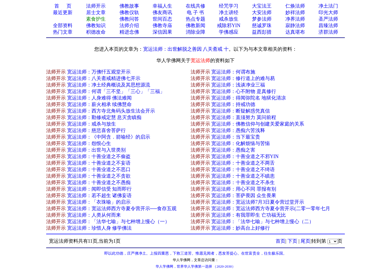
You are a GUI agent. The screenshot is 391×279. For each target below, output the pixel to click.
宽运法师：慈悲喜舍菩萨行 (96, 130)
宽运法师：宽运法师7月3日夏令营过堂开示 (257, 202)
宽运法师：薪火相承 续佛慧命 (99, 104)
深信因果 (162, 32)
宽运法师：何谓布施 (233, 72)
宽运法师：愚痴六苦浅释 (238, 130)
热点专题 (195, 19)
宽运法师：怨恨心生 (89, 143)
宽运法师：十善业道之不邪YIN (245, 156)
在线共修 (195, 6)
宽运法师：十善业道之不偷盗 (99, 156)
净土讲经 (228, 12)
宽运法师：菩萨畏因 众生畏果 (243, 195)
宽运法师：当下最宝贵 (235, 137)
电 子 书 (195, 12)
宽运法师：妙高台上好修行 (240, 228)
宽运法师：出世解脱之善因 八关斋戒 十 (186, 49)
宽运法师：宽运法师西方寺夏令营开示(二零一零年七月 (270, 208)
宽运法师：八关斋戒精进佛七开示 (103, 78)
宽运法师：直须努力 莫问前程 (243, 117)
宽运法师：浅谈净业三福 (238, 85)
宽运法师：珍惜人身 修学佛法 (99, 228)
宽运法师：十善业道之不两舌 (243, 163)
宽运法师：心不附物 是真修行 (243, 91)
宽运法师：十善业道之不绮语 (243, 169)
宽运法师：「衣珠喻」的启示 (99, 202)
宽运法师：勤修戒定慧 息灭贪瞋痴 (104, 117)
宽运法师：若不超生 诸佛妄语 (99, 195)
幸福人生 (162, 6)
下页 (292, 241)
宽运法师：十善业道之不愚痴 (99, 182)
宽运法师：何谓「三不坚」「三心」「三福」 (116, 91)
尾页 (305, 241)
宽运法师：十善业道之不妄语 (99, 163)
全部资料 (62, 25)
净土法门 (328, 6)
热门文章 (62, 32)
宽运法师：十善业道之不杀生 (243, 182)
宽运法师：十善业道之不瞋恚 (243, 176)
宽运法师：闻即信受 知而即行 (99, 189)
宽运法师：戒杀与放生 (91, 124)
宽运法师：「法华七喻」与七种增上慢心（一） (118, 221)
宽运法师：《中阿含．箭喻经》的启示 (108, 137)
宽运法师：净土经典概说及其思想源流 (108, 85)
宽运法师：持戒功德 (233, 104)
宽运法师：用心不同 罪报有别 (243, 189)
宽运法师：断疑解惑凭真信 (240, 111)
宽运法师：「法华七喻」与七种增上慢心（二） (262, 221)
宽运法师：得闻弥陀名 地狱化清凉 (248, 98)
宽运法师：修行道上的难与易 (243, 78)
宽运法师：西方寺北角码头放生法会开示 (111, 111)
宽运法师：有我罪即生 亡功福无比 (248, 215)
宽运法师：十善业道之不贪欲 (99, 176)
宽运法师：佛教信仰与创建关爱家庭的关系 (257, 124)
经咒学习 (228, 6)
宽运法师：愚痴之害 (233, 150)
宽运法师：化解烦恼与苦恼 (240, 143)
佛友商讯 (162, 12)
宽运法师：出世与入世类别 (96, 150)
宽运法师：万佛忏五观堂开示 (99, 72)
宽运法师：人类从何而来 (94, 215)
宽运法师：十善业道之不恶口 (99, 169)
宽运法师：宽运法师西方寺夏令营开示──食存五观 (122, 208)
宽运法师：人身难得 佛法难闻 (99, 98)
